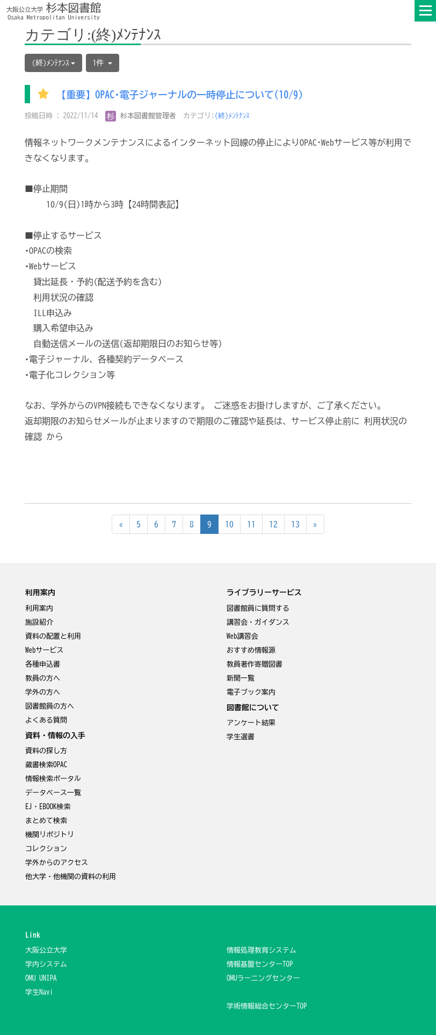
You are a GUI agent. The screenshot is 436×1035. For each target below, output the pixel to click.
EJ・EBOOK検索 (48, 806)
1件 (102, 63)
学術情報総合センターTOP (267, 1006)
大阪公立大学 (46, 950)
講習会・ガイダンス (258, 622)
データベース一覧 (53, 792)
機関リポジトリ (49, 834)
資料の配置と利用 (53, 636)
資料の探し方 (46, 750)
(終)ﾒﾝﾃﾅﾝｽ (232, 115)
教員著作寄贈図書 (254, 664)
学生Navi (39, 992)
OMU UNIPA (41, 978)
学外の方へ (42, 692)
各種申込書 (42, 664)
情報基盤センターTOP (260, 964)
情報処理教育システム (261, 950)
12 (273, 524)
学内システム (46, 964)
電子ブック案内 (251, 692)
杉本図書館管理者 (141, 115)
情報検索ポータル (53, 778)
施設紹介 (39, 622)
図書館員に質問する (258, 608)
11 (251, 524)
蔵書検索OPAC (46, 764)
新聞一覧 (241, 678)
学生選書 (241, 736)
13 (295, 524)
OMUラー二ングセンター (263, 978)
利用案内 (39, 608)
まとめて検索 (46, 820)
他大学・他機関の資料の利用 (70, 876)
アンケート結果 (251, 722)
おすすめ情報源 (251, 650)
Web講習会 (242, 636)
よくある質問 (46, 720)
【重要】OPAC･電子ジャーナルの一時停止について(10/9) (179, 95)
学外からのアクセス (56, 862)
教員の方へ (42, 678)
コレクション (46, 848)
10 (229, 524)
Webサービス (44, 650)
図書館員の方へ (49, 706)
